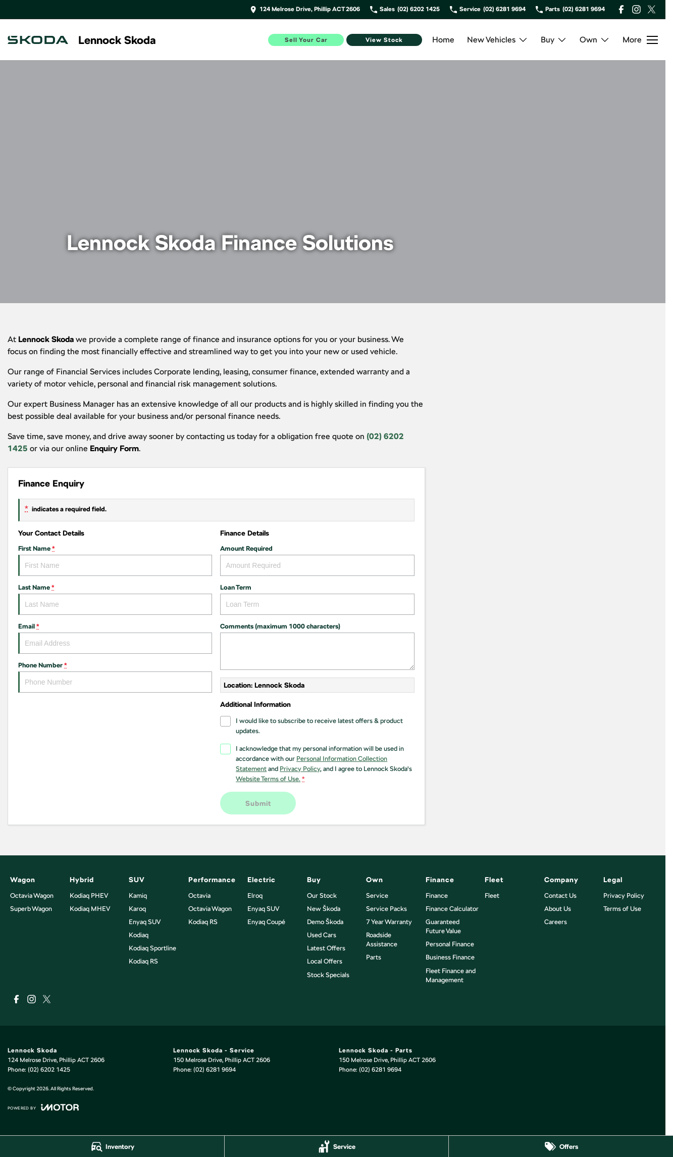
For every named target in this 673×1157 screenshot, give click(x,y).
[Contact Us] (305, 9)
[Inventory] (112, 1146)
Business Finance (450, 957)
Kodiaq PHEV (89, 895)
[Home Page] (38, 40)
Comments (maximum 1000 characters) (317, 646)
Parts (373, 957)
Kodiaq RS (143, 961)
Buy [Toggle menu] (554, 39)
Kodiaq (138, 935)
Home (443, 39)
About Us (557, 908)
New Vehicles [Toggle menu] (497, 39)
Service (377, 895)
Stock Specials (328, 975)
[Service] (337, 1146)
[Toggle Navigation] (640, 40)
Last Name (115, 599)
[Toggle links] (43, 1107)
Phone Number (115, 677)
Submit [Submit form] (258, 803)
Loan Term (317, 599)
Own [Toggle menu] (595, 39)
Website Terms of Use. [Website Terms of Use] (268, 779)
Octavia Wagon (32, 895)
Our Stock (322, 895)
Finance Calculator (452, 908)
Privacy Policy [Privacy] (300, 769)
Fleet (492, 895)
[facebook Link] (621, 9)
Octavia (199, 895)
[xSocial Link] (651, 9)
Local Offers (324, 961)
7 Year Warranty (389, 922)
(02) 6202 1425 (49, 1069)
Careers (555, 922)
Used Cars (321, 935)
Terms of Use (622, 908)
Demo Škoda (325, 922)
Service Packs (386, 908)
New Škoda (323, 908)
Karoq (137, 908)
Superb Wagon (31, 908)
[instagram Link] (636, 9)
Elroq (255, 895)
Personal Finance (450, 944)
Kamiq (138, 895)
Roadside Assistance (381, 939)
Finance (437, 895)
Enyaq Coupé (266, 922)
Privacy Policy (623, 895)
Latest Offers (326, 948)
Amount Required (317, 560)
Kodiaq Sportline (152, 948)
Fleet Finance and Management (451, 975)
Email (115, 638)
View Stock (384, 39)
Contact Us (560, 895)
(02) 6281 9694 (214, 1069)
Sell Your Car (306, 39)
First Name (115, 560)
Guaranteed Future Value (443, 926)
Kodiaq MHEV (90, 908)
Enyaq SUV (145, 922)
